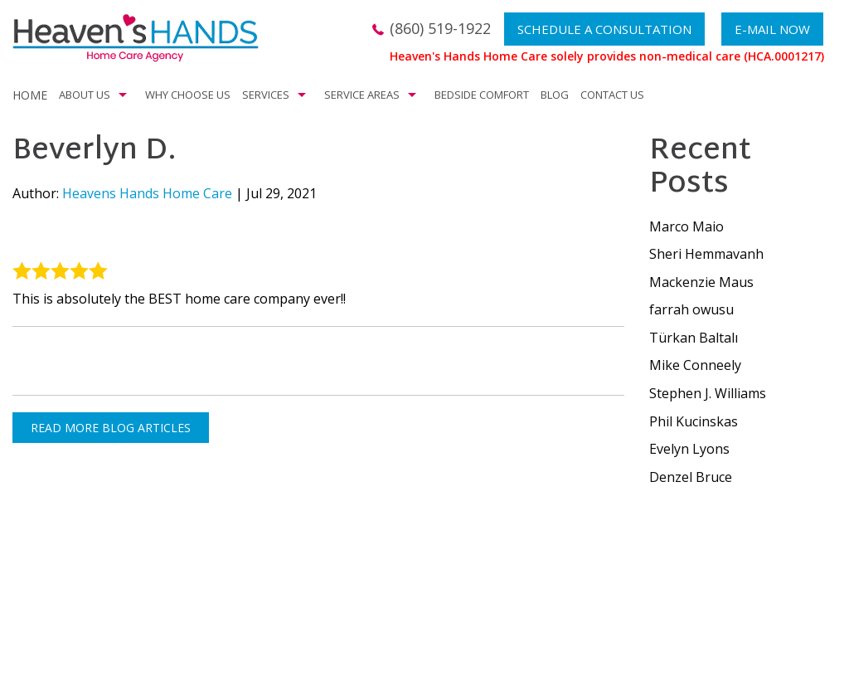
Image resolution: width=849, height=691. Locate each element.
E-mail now (772, 29)
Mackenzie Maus (701, 282)
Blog (555, 94)
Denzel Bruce (690, 477)
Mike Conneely (695, 365)
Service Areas (362, 94)
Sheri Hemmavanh (706, 254)
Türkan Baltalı (693, 337)
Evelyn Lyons (689, 449)
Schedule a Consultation (604, 29)
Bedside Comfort (481, 94)
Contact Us (612, 94)
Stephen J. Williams (707, 393)
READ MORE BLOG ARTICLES (111, 428)
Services (265, 94)
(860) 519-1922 (440, 28)
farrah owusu (691, 309)
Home (29, 95)
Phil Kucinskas (693, 421)
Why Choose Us (187, 94)
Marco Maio (686, 226)
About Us (84, 94)
